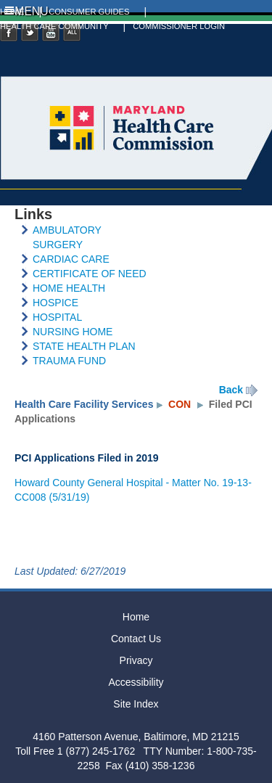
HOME (12, 11)
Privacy (136, 660)
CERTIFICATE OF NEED (90, 273)
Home (136, 617)
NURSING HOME (72, 331)
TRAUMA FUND (69, 360)
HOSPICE (55, 302)
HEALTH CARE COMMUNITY (54, 26)
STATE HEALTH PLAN (84, 346)
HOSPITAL (57, 317)
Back (231, 389)
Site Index (135, 704)
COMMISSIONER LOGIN (179, 26)
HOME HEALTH (69, 288)
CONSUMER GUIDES (89, 11)
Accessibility (135, 682)
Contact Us (136, 638)
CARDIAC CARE (71, 259)
